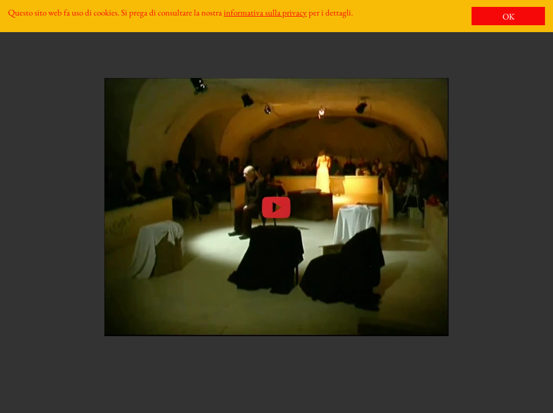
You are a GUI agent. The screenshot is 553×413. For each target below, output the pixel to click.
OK (509, 16)
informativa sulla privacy (265, 12)
